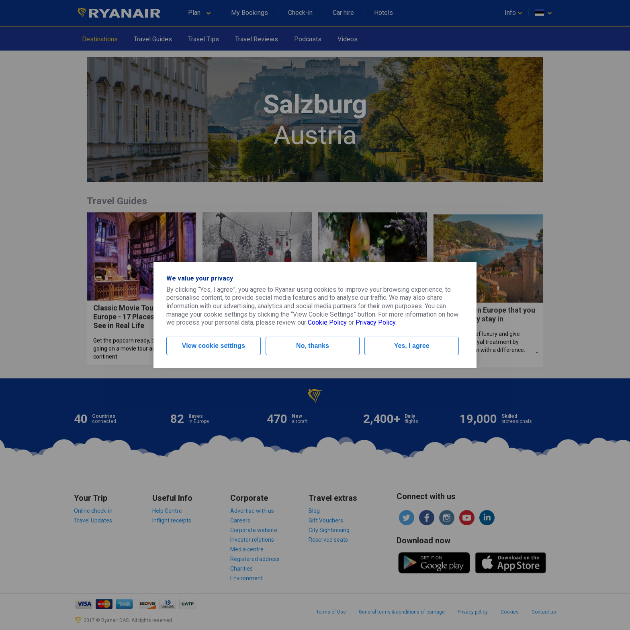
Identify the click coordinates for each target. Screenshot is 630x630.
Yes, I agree (412, 345)
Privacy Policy (375, 322)
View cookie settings (213, 345)
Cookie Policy (327, 322)
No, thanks (312, 345)
